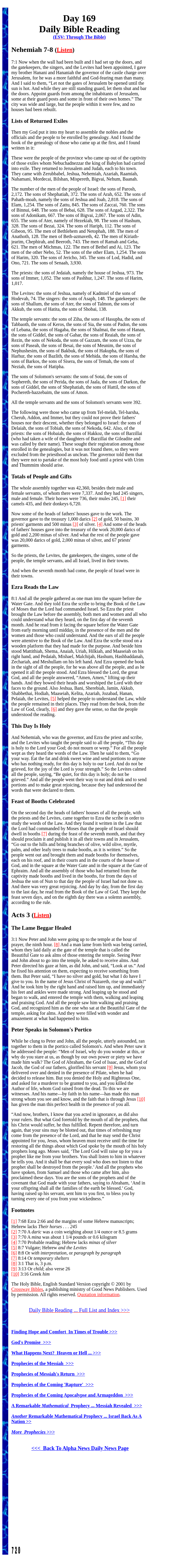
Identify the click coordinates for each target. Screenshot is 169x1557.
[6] (54, 709)
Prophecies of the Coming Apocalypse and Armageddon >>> (72, 1395)
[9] (110, 1067)
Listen (64, 50)
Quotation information (98, 1294)
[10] (141, 1099)
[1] (123, 498)
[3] (75, 524)
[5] (53, 698)
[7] (44, 833)
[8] (57, 944)
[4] (100, 524)
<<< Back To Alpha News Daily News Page (80, 1448)
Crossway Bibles (27, 1289)
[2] (94, 518)
